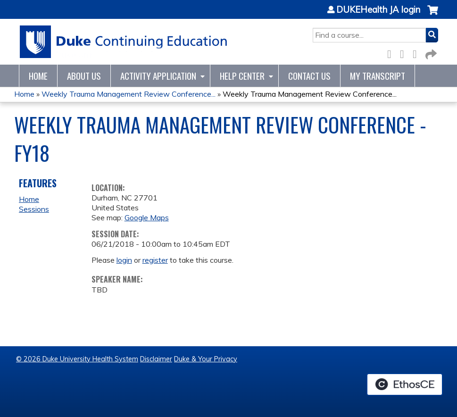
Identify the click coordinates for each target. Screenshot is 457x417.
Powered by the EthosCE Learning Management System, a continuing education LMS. (404, 384)
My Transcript (377, 76)
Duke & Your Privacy (205, 359)
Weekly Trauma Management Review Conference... (129, 94)
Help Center (242, 76)
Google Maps (147, 217)
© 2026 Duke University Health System (77, 359)
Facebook (392, 52)
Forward (430, 52)
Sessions (34, 209)
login (124, 260)
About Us (84, 76)
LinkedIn (417, 52)
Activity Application (158, 76)
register (155, 260)
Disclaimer (156, 359)
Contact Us (309, 76)
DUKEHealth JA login (378, 10)
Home (38, 76)
